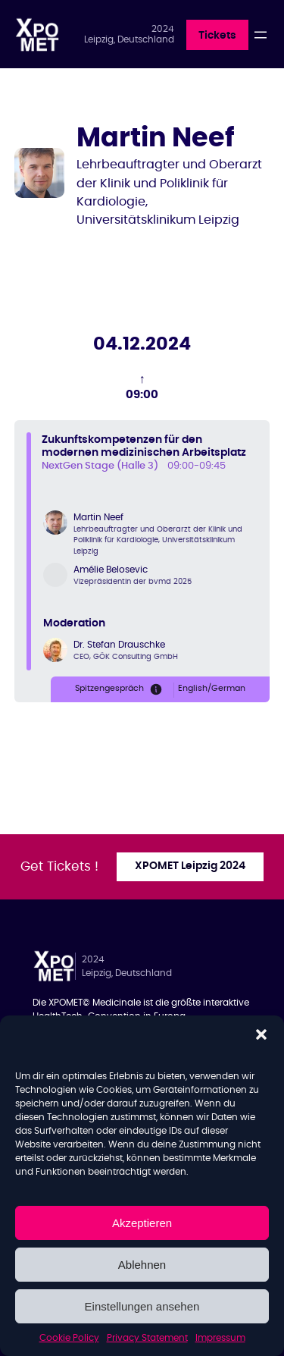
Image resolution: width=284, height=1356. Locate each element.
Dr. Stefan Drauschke (119, 644)
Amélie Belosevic (110, 569)
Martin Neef (98, 517)
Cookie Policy (69, 1337)
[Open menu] (260, 35)
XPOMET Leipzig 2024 (190, 866)
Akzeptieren (142, 1222)
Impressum (220, 1337)
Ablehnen (142, 1264)
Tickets (217, 35)
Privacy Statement (147, 1337)
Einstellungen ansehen (142, 1306)
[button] (261, 1034)
